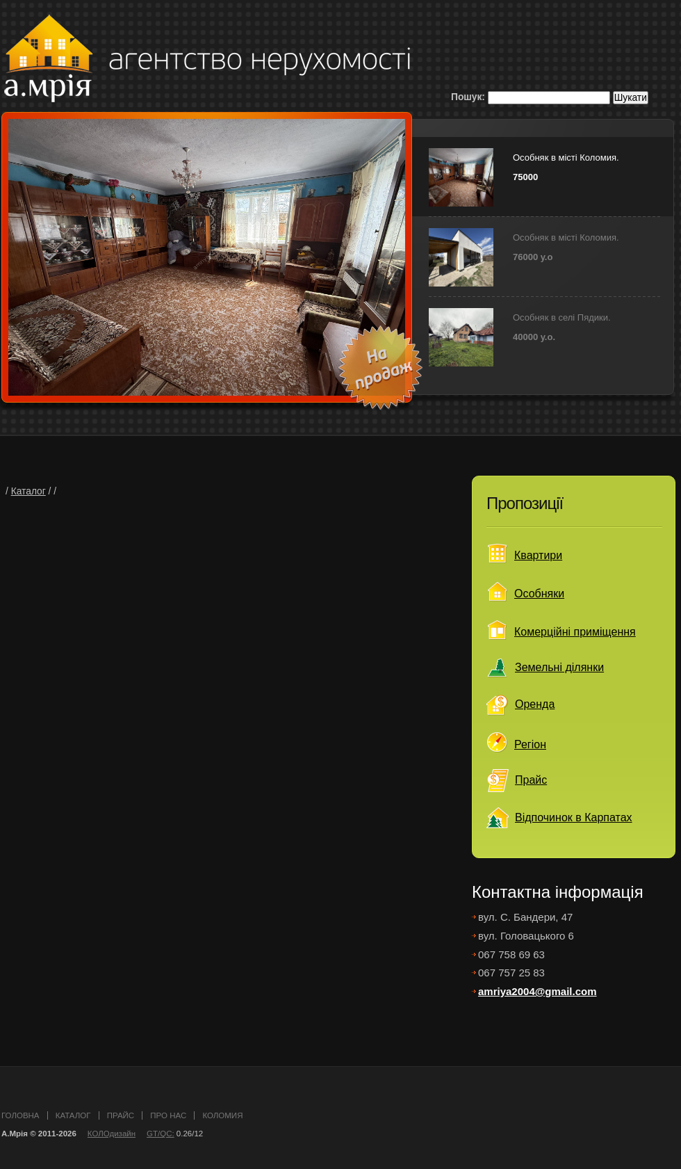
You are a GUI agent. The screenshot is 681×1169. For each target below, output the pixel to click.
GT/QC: (160, 1133)
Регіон (530, 744)
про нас (168, 1115)
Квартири (538, 555)
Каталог (28, 491)
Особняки (539, 593)
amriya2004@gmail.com (537, 991)
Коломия (222, 1115)
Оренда (535, 704)
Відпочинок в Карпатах (573, 817)
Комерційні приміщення (575, 632)
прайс (120, 1115)
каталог (73, 1115)
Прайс (531, 780)
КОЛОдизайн (112, 1133)
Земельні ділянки (559, 667)
